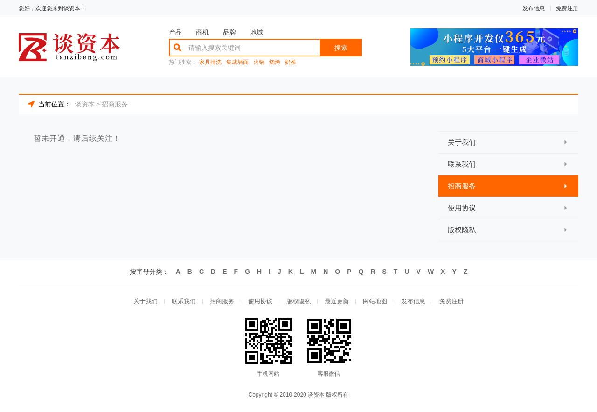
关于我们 (145, 301)
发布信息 (533, 8)
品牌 (229, 32)
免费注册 (567, 8)
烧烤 (274, 62)
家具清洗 (210, 62)
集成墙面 (237, 62)
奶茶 (290, 62)
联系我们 (184, 301)
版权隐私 (298, 301)
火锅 (258, 62)
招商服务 (115, 104)
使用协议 (260, 301)
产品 (175, 32)
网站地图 (375, 301)
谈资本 (85, 104)
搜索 (340, 47)
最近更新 (337, 301)
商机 (202, 32)
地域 (256, 32)
